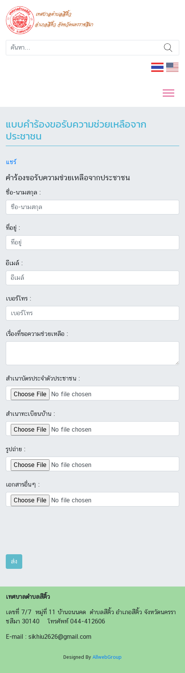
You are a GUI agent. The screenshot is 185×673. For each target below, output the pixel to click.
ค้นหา (168, 47)
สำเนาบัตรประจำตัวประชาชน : (43, 378)
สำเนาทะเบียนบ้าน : (30, 413)
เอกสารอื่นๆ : (23, 484)
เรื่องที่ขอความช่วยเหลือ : (37, 333)
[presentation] (64, 533)
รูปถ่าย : (15, 449)
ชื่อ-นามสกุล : (23, 192)
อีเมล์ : (14, 263)
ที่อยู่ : (13, 227)
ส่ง (14, 561)
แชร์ (11, 162)
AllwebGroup (107, 657)
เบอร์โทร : (18, 298)
